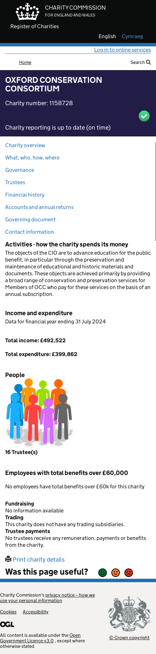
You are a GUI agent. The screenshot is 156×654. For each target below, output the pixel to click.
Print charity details (35, 559)
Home (25, 62)
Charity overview (25, 145)
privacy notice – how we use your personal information (47, 597)
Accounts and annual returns (39, 207)
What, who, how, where (32, 157)
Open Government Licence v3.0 (40, 638)
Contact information (29, 232)
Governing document (30, 219)
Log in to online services (122, 49)
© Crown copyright (129, 637)
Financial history (24, 194)
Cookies (8, 612)
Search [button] (141, 62)
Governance (19, 170)
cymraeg (132, 36)
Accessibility (35, 612)
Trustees (15, 182)
